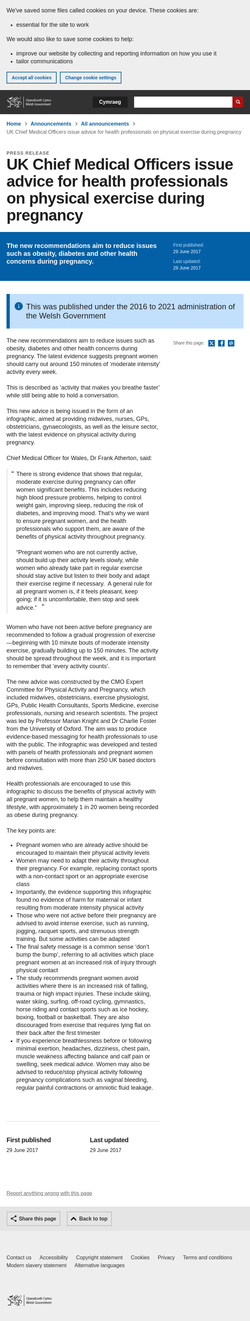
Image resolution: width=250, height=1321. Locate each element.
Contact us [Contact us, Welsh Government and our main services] (19, 1257)
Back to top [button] (93, 1218)
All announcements (105, 124)
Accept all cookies (31, 77)
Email (231, 343)
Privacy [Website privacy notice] (166, 1257)
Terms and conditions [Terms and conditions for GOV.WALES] (207, 1257)
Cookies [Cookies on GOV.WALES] (140, 1257)
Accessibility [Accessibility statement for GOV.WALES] (53, 1257)
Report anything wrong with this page (49, 1193)
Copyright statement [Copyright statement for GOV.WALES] (99, 1257)
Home (14, 124)
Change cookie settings (90, 77)
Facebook (221, 343)
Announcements (51, 124)
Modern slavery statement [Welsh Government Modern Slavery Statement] (36, 1265)
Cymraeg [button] (110, 102)
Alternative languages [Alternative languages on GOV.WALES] (100, 1265)
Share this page (37, 1218)
